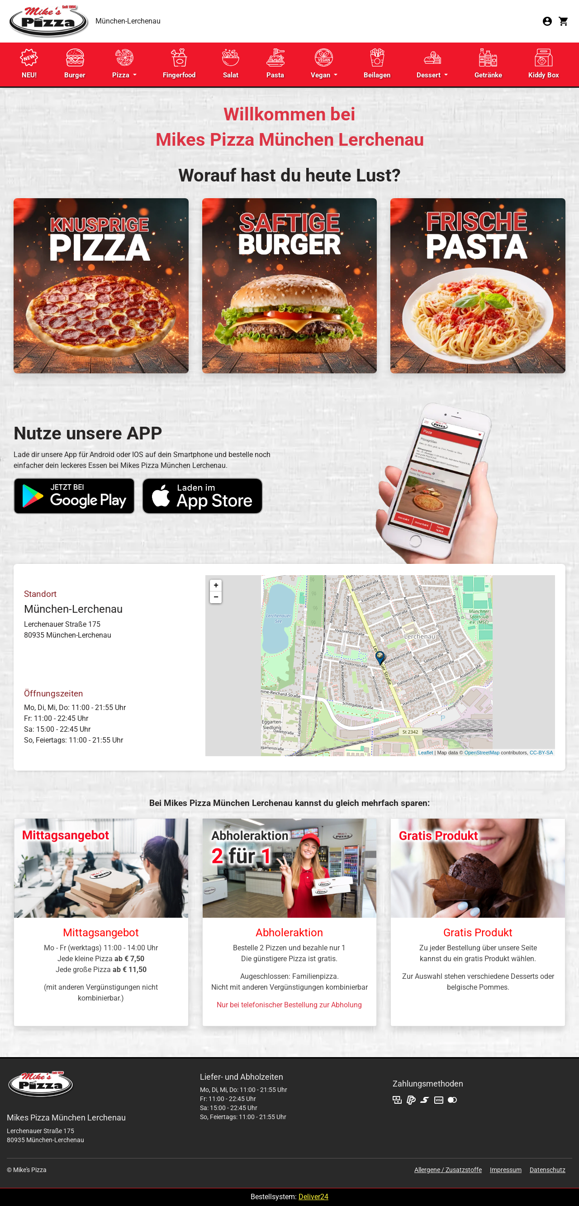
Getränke (488, 63)
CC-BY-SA (541, 752)
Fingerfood (179, 63)
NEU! (29, 63)
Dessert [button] (429, 63)
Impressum (506, 1169)
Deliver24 (313, 1196)
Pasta (275, 63)
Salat (231, 63)
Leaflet (425, 752)
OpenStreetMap (482, 752)
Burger (74, 63)
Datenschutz (547, 1169)
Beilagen (377, 63)
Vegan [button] (322, 63)
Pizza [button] (122, 63)
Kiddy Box (543, 63)
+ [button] (216, 585)
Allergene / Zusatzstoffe (448, 1169)
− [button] (216, 597)
